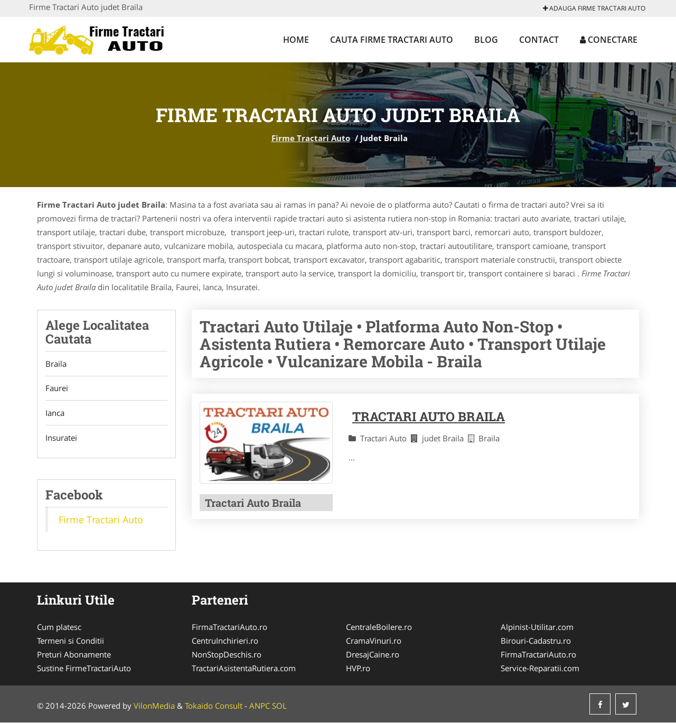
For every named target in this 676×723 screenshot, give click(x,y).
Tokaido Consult (213, 706)
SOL (279, 706)
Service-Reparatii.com (540, 668)
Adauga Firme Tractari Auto (594, 8)
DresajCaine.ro (372, 655)
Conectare (608, 39)
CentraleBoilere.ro (379, 627)
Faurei (56, 388)
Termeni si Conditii (70, 641)
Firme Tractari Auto (310, 138)
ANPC (259, 706)
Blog (486, 39)
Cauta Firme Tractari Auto (391, 39)
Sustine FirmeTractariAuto (84, 668)
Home (296, 39)
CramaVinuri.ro (373, 641)
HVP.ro (358, 668)
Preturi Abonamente (74, 655)
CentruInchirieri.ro (225, 641)
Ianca (54, 413)
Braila (56, 363)
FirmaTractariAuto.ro (229, 627)
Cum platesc (59, 627)
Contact (539, 39)
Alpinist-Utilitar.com (537, 627)
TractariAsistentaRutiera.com (244, 668)
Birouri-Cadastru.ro (536, 641)
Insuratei (61, 438)
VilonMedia (154, 706)
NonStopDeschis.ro (226, 655)
